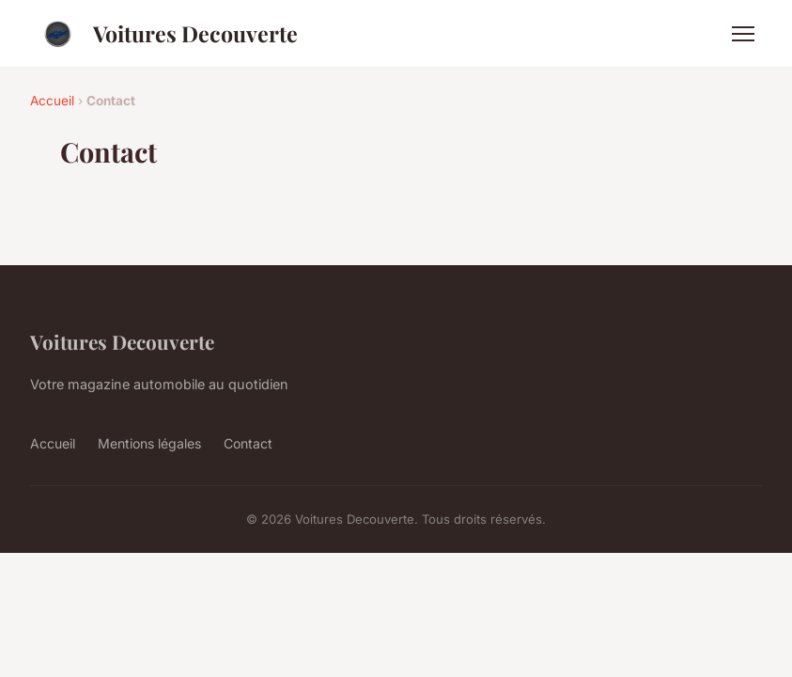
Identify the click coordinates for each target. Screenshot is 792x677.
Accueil (52, 100)
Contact (248, 443)
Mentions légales (149, 443)
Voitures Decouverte (164, 34)
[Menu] (743, 34)
